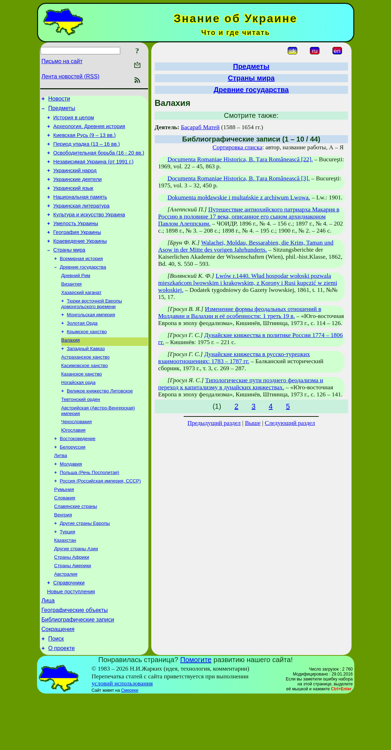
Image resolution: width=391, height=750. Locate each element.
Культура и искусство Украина (89, 229)
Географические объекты (75, 659)
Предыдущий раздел (214, 423)
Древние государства (83, 287)
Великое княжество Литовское (100, 421)
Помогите (196, 713)
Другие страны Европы (85, 564)
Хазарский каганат (81, 315)
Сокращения (58, 681)
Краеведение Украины (80, 259)
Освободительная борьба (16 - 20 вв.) (98, 160)
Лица (48, 649)
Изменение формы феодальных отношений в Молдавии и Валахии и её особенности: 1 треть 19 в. (240, 312)
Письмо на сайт (62, 61)
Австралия (66, 619)
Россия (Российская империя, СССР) (100, 518)
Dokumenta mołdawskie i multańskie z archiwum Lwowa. (238, 197)
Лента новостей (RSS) (71, 76)
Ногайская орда (78, 412)
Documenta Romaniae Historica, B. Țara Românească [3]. (238, 178)
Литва (60, 490)
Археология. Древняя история (89, 130)
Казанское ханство (81, 403)
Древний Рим (75, 296)
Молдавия (71, 500)
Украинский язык (73, 200)
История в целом (73, 121)
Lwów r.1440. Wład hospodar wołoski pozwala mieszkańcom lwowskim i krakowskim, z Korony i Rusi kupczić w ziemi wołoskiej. (247, 282)
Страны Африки (71, 601)
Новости (59, 100)
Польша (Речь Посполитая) (90, 509)
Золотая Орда (82, 347)
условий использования (122, 737)
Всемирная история (81, 278)
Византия (71, 305)
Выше (253, 423)
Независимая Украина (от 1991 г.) (93, 170)
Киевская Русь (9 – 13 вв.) (84, 140)
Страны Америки (72, 610)
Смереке (129, 744)
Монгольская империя (91, 338)
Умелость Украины (75, 239)
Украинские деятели (77, 190)
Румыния (64, 527)
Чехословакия (76, 454)
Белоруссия (73, 481)
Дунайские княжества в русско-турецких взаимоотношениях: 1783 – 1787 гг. (234, 358)
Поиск (56, 691)
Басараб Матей (200, 127)
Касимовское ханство (84, 393)
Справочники (69, 629)
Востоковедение (78, 472)
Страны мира (69, 269)
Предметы (61, 110)
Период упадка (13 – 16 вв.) (86, 150)
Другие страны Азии (76, 591)
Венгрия (63, 555)
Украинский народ (75, 180)
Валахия (70, 366)
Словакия (64, 536)
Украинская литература (81, 219)
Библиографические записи (78, 670)
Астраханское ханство (85, 384)
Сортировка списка (237, 147)
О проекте (61, 702)
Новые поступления (71, 639)
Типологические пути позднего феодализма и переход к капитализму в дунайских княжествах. (240, 384)
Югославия (73, 463)
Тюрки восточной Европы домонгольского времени (91, 327)
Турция (67, 573)
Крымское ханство (87, 357)
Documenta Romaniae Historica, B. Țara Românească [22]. (240, 159)
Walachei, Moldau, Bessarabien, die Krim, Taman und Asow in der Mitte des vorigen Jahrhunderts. (246, 246)
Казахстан (65, 582)
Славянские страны (75, 545)
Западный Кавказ (86, 375)
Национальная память (80, 209)
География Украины (77, 249)
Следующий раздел (290, 423)
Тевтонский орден (80, 430)
